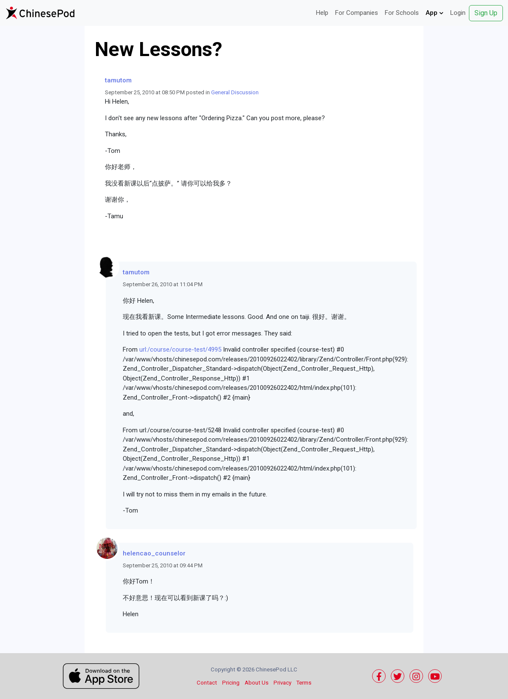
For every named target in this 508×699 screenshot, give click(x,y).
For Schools (402, 13)
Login (458, 13)
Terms (303, 682)
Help (322, 13)
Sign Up (485, 13)
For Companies (356, 13)
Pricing (231, 682)
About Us (256, 682)
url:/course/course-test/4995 (180, 349)
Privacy (282, 682)
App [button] (434, 13)
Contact (207, 682)
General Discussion (235, 92)
